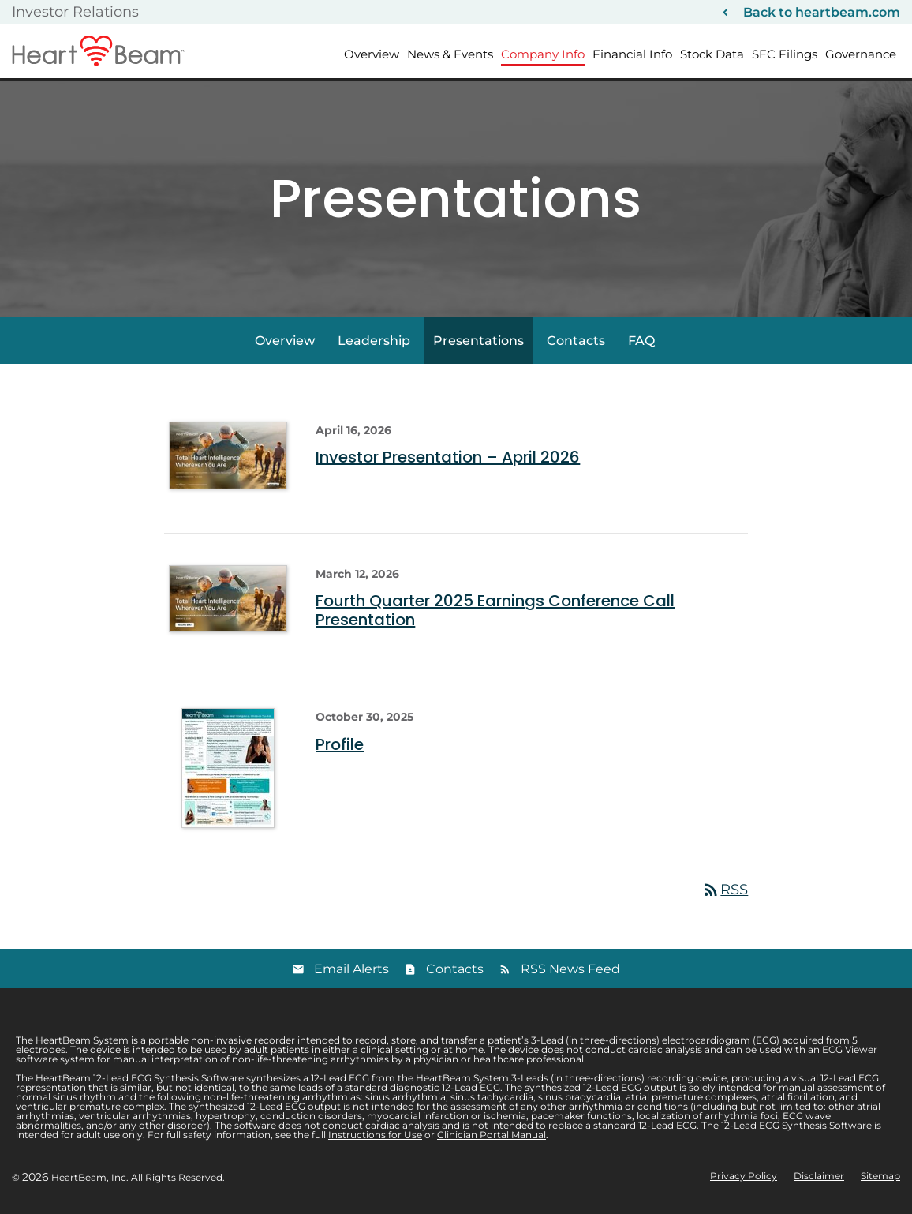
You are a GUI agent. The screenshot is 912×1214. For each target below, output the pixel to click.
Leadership (374, 340)
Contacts (576, 340)
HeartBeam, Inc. (90, 1177)
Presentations (478, 340)
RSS (724, 889)
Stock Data (712, 54)
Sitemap (880, 1176)
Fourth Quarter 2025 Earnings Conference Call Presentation (495, 610)
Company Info (543, 54)
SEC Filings (784, 54)
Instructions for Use (375, 1135)
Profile (340, 744)
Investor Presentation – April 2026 (448, 457)
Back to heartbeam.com (821, 12)
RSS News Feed (570, 968)
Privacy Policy (743, 1176)
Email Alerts (351, 968)
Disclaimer (819, 1176)
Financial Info (632, 54)
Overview (371, 54)
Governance (860, 54)
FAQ (641, 340)
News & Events (450, 54)
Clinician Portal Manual (491, 1135)
